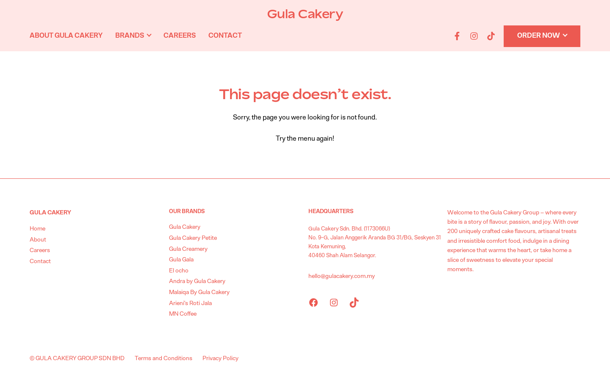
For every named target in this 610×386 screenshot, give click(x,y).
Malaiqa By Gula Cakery (199, 292)
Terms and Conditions (163, 358)
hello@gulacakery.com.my (341, 276)
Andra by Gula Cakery (197, 281)
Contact (225, 35)
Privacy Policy (220, 358)
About (38, 240)
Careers (180, 35)
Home (37, 229)
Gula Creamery (188, 249)
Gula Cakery (305, 14)
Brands (129, 35)
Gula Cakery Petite (193, 238)
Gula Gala (181, 260)
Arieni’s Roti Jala (190, 303)
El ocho (179, 271)
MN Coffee (183, 314)
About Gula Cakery (66, 35)
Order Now (538, 35)
